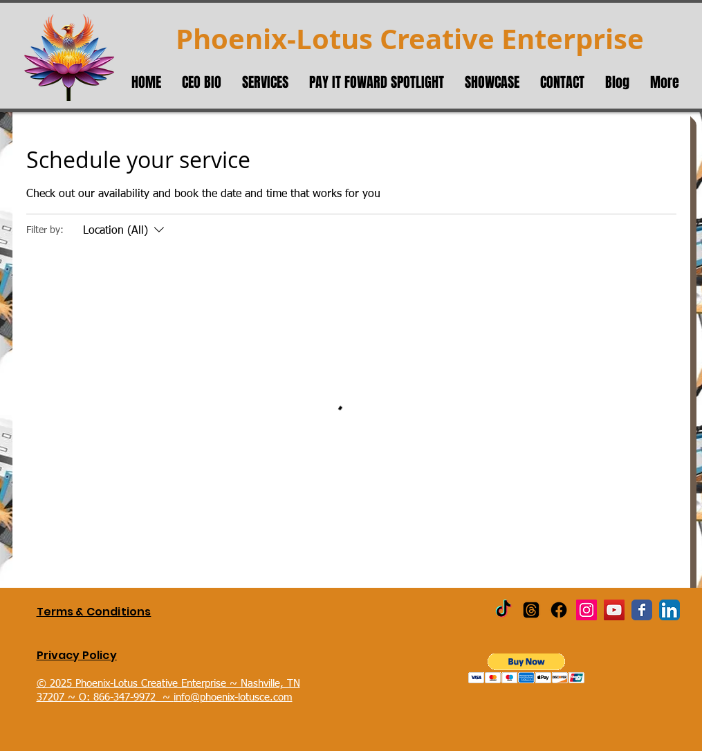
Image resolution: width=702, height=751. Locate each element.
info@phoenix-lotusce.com (233, 697)
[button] (527, 668)
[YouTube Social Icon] (614, 610)
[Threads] (531, 610)
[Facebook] (558, 610)
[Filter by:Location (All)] (125, 231)
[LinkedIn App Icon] (669, 610)
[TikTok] (503, 610)
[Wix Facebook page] (641, 610)
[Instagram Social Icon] (586, 610)
